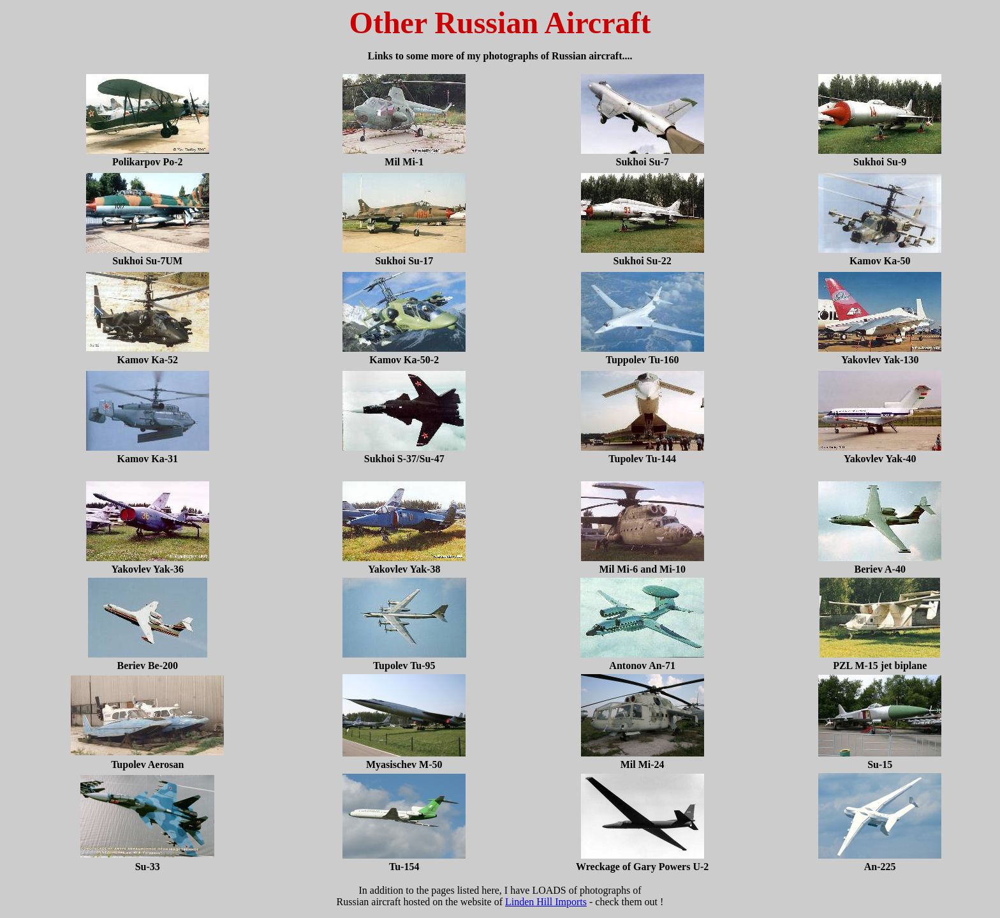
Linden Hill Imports (546, 901)
